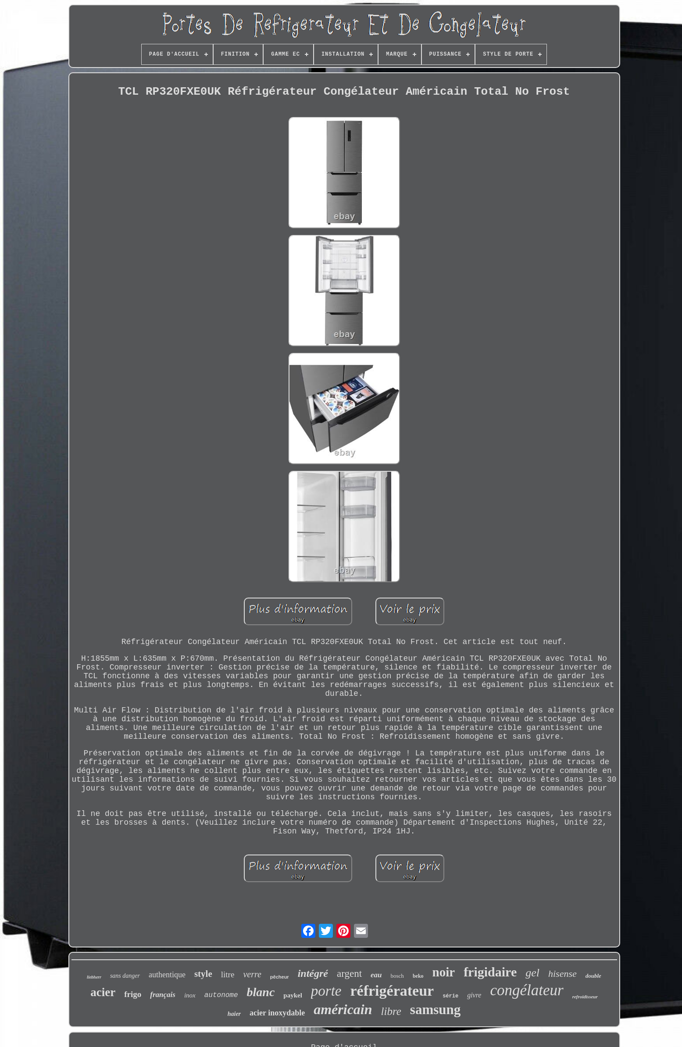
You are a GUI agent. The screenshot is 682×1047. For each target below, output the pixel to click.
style (203, 974)
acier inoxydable (277, 1012)
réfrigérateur (392, 991)
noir (443, 972)
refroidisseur (585, 996)
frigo (132, 994)
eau (376, 975)
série (450, 996)
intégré (313, 973)
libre (391, 1011)
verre (252, 974)
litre (228, 974)
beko (418, 976)
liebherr (94, 977)
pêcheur (279, 976)
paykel (292, 995)
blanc (261, 992)
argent (349, 973)
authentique (167, 974)
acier (102, 992)
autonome (221, 995)
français (162, 994)
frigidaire (490, 972)
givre (474, 995)
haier (234, 1014)
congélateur (526, 990)
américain (343, 1009)
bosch (397, 975)
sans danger (125, 975)
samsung (435, 1009)
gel (532, 972)
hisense (562, 973)
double (593, 975)
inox (190, 995)
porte (326, 991)
